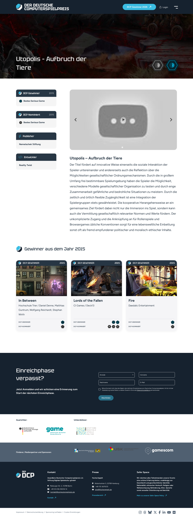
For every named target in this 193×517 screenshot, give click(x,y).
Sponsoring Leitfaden (54, 512)
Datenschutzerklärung (144, 390)
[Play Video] (123, 119)
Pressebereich (97, 495)
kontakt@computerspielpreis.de (62, 492)
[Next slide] (171, 120)
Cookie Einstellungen (72, 512)
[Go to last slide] (76, 120)
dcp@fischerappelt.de (103, 490)
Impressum (20, 512)
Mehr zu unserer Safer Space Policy (150, 496)
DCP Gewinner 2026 (137, 7)
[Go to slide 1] (122, 147)
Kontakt (50, 498)
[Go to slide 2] (124, 147)
